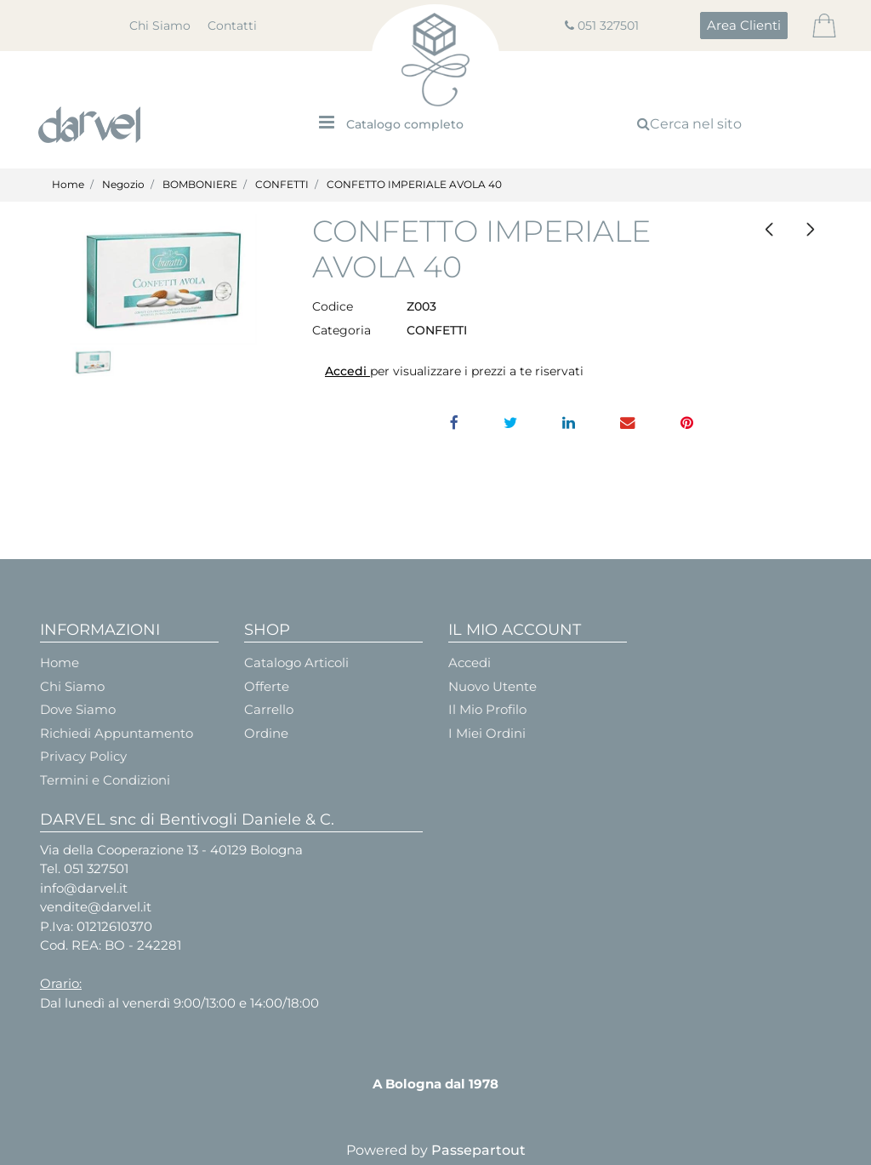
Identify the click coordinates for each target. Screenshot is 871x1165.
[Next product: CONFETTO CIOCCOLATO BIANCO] (810, 230)
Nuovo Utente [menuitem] (492, 686)
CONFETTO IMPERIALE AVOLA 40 (414, 184)
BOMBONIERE (199, 184)
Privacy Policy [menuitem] (83, 756)
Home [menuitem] (59, 662)
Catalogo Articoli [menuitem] (296, 662)
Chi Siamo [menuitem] (160, 25)
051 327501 (608, 25)
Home (68, 184)
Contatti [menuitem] (232, 25)
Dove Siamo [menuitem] (78, 709)
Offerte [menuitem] (266, 686)
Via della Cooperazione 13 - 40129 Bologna (171, 850)
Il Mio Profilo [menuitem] (487, 709)
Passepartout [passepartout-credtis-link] (478, 1150)
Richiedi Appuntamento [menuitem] (116, 733)
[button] (163, 280)
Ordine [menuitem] (266, 733)
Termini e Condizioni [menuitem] (105, 780)
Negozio (123, 184)
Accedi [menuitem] (469, 662)
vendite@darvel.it (95, 907)
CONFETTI (282, 184)
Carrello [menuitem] (268, 709)
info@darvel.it (84, 888)
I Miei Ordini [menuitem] (487, 733)
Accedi (347, 371)
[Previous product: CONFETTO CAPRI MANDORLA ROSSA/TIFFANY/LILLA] (769, 230)
